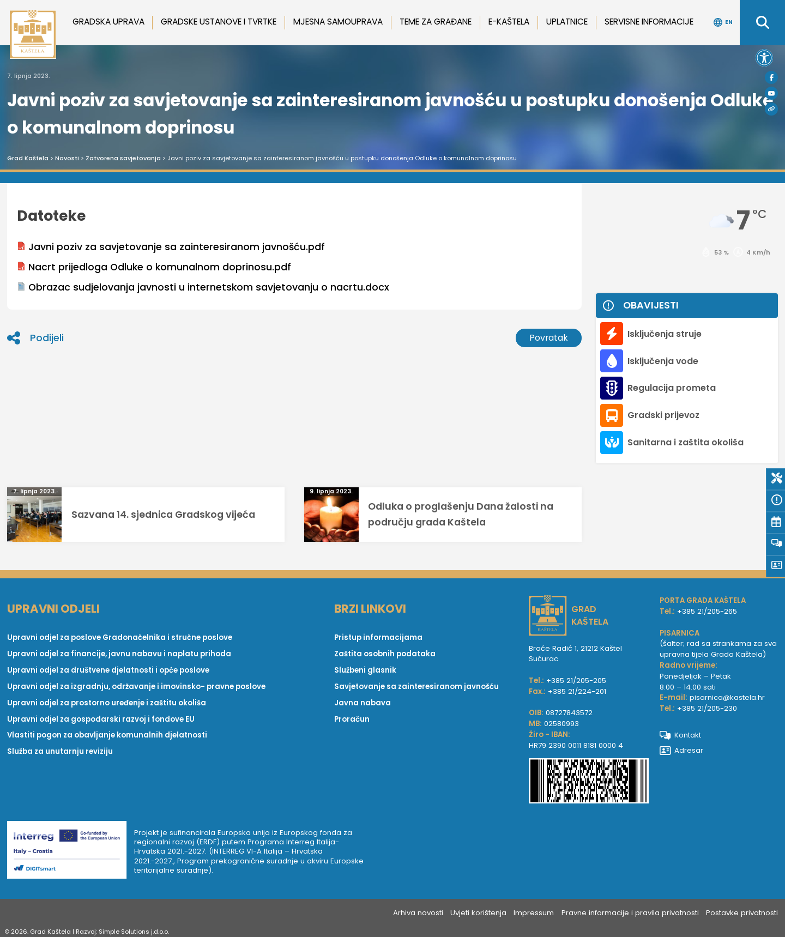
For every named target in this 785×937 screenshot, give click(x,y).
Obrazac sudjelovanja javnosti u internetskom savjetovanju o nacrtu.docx (203, 287)
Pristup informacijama (378, 637)
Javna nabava (362, 703)
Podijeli (35, 337)
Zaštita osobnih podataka (385, 654)
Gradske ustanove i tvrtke (218, 21)
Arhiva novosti (418, 913)
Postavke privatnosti (742, 913)
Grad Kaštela (28, 158)
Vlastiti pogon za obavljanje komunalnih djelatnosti (107, 735)
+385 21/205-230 (707, 708)
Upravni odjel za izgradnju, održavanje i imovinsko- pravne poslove (136, 686)
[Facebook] (771, 77)
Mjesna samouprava (338, 21)
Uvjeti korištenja (478, 913)
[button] (764, 58)
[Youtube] (771, 93)
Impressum (534, 913)
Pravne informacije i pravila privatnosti (630, 913)
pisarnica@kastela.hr (727, 697)
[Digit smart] (70, 852)
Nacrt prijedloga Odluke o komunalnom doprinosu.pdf (154, 267)
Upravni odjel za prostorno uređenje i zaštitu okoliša (106, 703)
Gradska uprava (108, 21)
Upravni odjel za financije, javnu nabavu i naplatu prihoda (119, 654)
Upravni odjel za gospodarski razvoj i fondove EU (101, 719)
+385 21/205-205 (576, 680)
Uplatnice (567, 21)
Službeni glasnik (365, 670)
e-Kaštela (508, 21)
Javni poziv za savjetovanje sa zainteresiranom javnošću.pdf (171, 246)
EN (723, 22)
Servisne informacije (649, 21)
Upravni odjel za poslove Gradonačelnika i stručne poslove (119, 637)
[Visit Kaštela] (771, 109)
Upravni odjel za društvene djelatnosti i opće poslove (108, 670)
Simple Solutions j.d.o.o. (134, 931)
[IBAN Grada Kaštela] (589, 782)
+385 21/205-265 (707, 611)
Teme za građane (436, 21)
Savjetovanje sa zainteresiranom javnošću (416, 686)
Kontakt (681, 735)
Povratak (548, 337)
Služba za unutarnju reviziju (60, 751)
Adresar (682, 750)
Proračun (352, 719)
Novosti (67, 158)
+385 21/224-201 (577, 691)
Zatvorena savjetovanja (123, 158)
